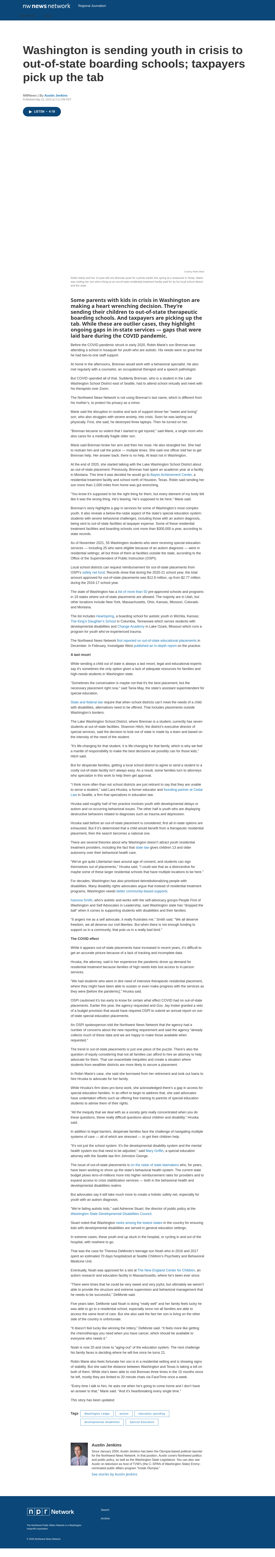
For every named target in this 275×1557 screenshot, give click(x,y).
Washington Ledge (97, 1422)
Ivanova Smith (81, 909)
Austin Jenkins (56, 104)
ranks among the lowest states (139, 1231)
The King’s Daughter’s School (93, 630)
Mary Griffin (154, 1159)
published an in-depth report (155, 654)
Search (105, 1518)
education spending (151, 1422)
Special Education (142, 1430)
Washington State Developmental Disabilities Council (111, 1222)
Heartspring (105, 625)
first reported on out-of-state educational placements (157, 649)
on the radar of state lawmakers (155, 1173)
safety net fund (93, 581)
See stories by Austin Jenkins (114, 1482)
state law (142, 856)
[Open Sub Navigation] (37, 24)
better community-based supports (141, 900)
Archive (105, 1527)
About (48, 24)
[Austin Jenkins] (79, 1462)
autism (124, 1422)
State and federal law (87, 711)
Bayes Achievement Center (171, 483)
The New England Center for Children (166, 1279)
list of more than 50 (132, 600)
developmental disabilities (102, 1430)
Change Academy (131, 635)
